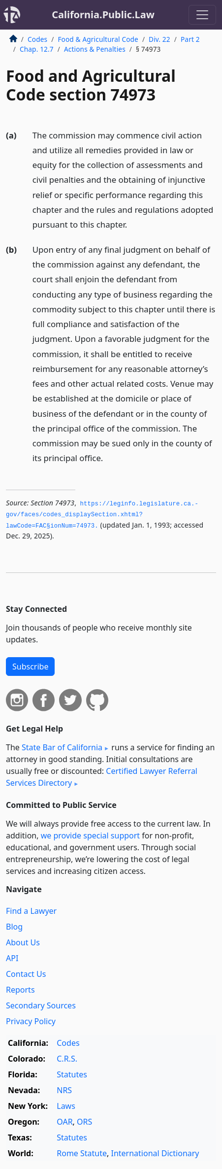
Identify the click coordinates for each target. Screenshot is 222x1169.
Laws (66, 1106)
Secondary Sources (41, 1005)
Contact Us (26, 974)
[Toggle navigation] (202, 15)
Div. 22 (159, 39)
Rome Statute (82, 1153)
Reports (20, 989)
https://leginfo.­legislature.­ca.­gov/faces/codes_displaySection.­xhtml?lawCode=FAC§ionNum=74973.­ (102, 515)
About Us (23, 942)
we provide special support (90, 835)
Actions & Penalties (95, 49)
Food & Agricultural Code (98, 39)
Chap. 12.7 (37, 49)
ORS (84, 1121)
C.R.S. (67, 1058)
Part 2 (190, 39)
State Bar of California (62, 747)
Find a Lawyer (31, 910)
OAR (64, 1121)
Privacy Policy (31, 1021)
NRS (64, 1090)
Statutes (72, 1074)
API (12, 958)
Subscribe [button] (30, 666)
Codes (37, 39)
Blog (14, 926)
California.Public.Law (103, 14)
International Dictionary (155, 1153)
